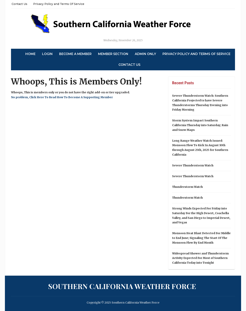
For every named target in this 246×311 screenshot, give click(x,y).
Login (47, 54)
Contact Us (19, 4)
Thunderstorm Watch (187, 187)
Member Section (113, 54)
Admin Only (145, 54)
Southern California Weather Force (122, 286)
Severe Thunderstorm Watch (192, 165)
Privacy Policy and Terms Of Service (58, 4)
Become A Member (75, 54)
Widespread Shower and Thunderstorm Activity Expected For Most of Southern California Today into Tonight (200, 258)
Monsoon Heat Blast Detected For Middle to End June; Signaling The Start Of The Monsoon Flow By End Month (201, 237)
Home (30, 54)
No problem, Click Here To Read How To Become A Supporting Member (62, 97)
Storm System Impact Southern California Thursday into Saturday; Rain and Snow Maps (200, 125)
